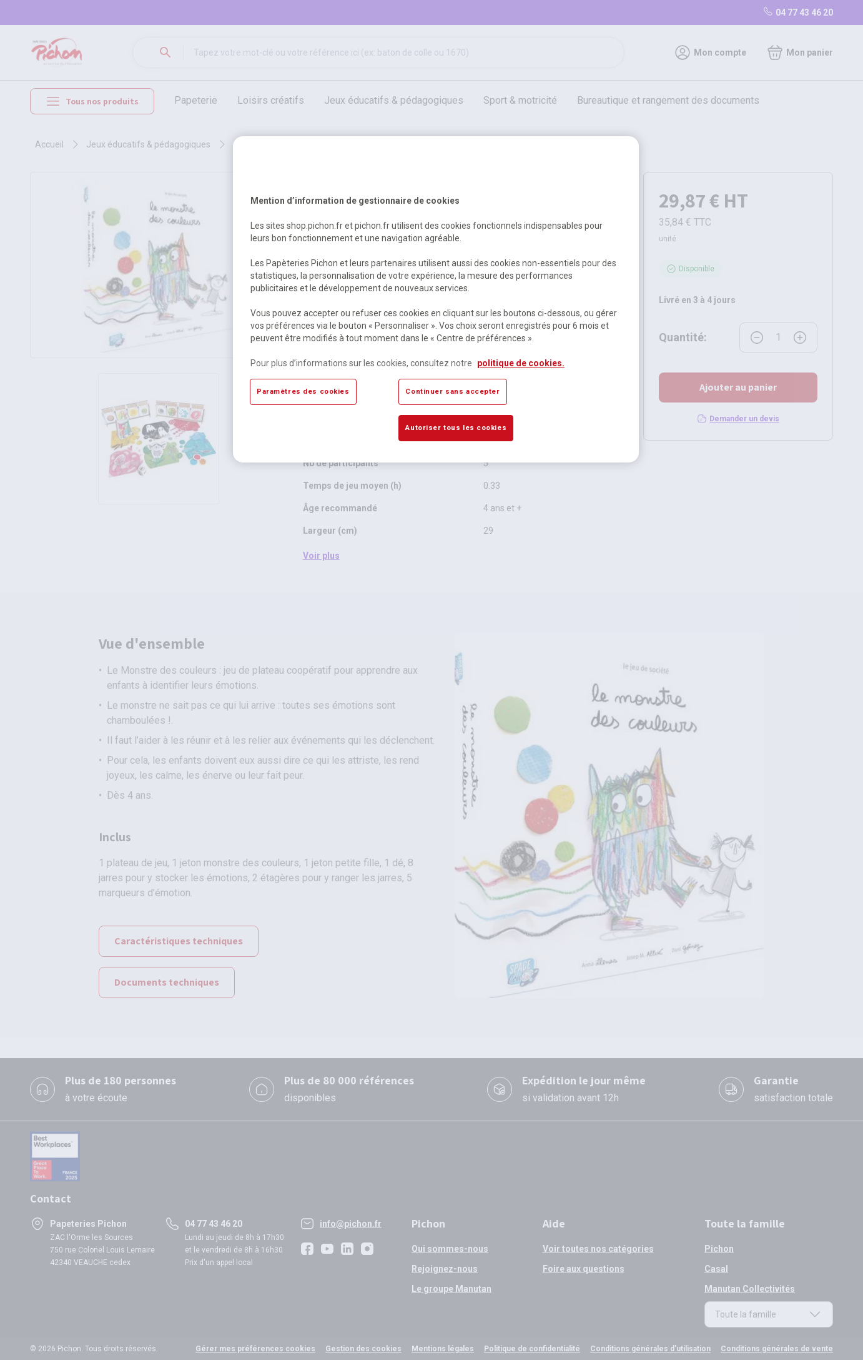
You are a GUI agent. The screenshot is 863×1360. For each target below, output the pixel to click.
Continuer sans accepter (452, 391)
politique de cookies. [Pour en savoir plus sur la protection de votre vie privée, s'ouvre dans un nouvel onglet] (521, 363)
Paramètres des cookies (303, 391)
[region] (436, 299)
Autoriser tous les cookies (455, 427)
